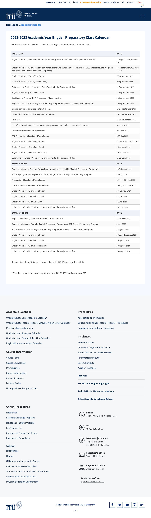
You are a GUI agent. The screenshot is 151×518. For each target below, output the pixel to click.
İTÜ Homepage (63, 2)
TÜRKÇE (140, 2)
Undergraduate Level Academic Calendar (26, 317)
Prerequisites (13, 367)
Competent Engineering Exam (21, 433)
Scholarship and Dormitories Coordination (27, 471)
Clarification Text (95, 468)
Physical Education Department (22, 481)
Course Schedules (15, 378)
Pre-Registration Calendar (19, 327)
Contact (130, 2)
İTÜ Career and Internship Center (23, 461)
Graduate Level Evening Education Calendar (28, 338)
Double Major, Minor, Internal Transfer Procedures (103, 322)
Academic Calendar (30, 24)
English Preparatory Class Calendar (24, 343)
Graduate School (86, 342)
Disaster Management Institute (94, 347)
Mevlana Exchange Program (20, 422)
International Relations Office (21, 466)
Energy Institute (86, 362)
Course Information (16, 372)
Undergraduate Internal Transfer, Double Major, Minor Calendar (38, 322)
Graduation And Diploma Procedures (96, 327)
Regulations (12, 412)
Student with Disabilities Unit (21, 476)
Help (123, 2)
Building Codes (13, 383)
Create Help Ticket (95, 456)
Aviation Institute (87, 367)
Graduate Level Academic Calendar (23, 333)
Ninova (75, 2)
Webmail (10, 445)
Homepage (12, 24)
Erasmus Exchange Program (20, 417)
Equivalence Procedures (18, 438)
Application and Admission (91, 317)
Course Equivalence (16, 362)
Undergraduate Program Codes (21, 388)
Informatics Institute (88, 357)
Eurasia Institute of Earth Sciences (95, 352)
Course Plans (12, 357)
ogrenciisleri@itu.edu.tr (92, 481)
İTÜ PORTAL (12, 451)
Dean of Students (111, 2)
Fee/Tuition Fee (14, 427)
